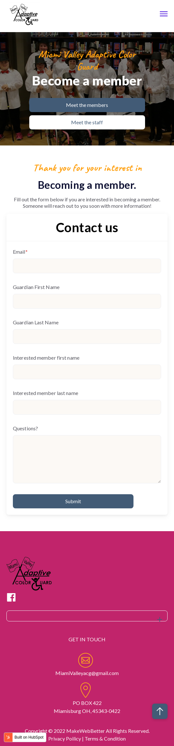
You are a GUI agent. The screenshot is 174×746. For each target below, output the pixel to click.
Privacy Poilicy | (66, 738)
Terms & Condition (105, 738)
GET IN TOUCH (87, 639)
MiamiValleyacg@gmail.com (87, 673)
